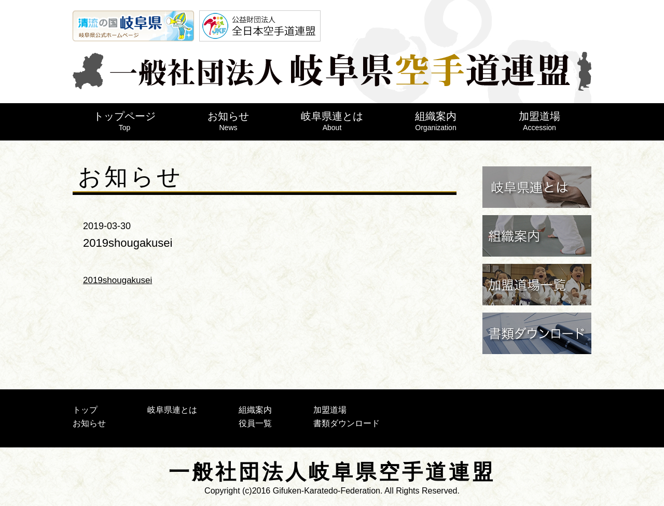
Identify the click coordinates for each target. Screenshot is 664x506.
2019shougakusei (117, 280)
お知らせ (228, 121)
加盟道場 (539, 121)
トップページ (124, 121)
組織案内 (436, 121)
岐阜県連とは (332, 121)
